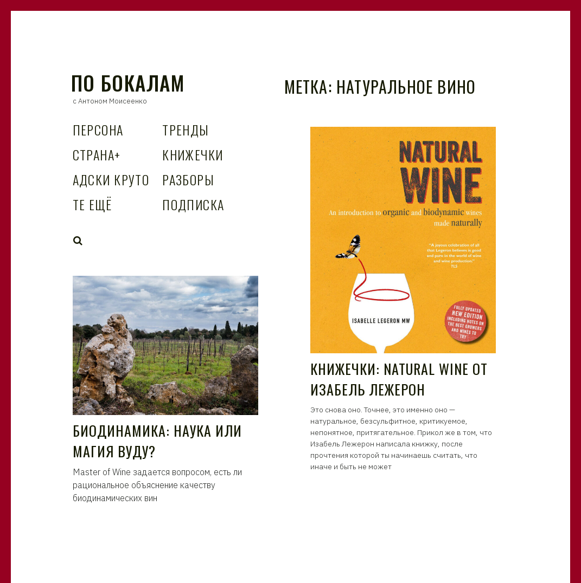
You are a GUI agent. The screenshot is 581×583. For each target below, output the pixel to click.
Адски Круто (111, 179)
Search (78, 240)
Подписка (193, 204)
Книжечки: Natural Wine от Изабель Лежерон (399, 379)
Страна (97, 154)
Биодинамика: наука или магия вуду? (157, 441)
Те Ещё (92, 204)
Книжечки (193, 154)
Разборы (188, 179)
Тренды (185, 129)
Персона (98, 129)
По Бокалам (128, 83)
